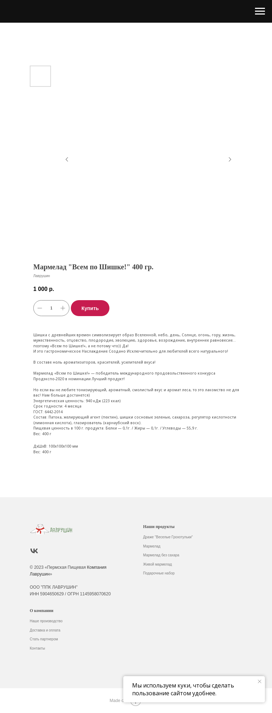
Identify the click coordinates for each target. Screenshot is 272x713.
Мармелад (151, 546)
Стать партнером (44, 639)
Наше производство (46, 621)
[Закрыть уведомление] (259, 681)
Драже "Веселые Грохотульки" (168, 537)
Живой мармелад (157, 564)
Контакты (37, 648)
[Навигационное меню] (260, 11)
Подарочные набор (159, 573)
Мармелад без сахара (161, 555)
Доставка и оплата (45, 630)
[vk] (34, 550)
